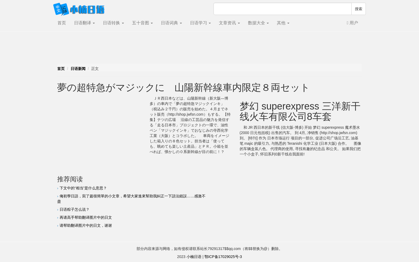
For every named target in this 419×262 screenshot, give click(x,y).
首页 (61, 23)
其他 (283, 23)
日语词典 (171, 23)
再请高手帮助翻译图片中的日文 (86, 217)
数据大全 (258, 23)
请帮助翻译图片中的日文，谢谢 (86, 225)
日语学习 (200, 23)
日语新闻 (78, 69)
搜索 (358, 9)
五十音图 (142, 23)
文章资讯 (229, 23)
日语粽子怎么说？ (75, 209)
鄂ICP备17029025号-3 (223, 257)
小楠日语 (194, 257)
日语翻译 (84, 23)
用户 (352, 23)
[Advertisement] (209, 49)
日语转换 (113, 23)
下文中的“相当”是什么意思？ (83, 188)
